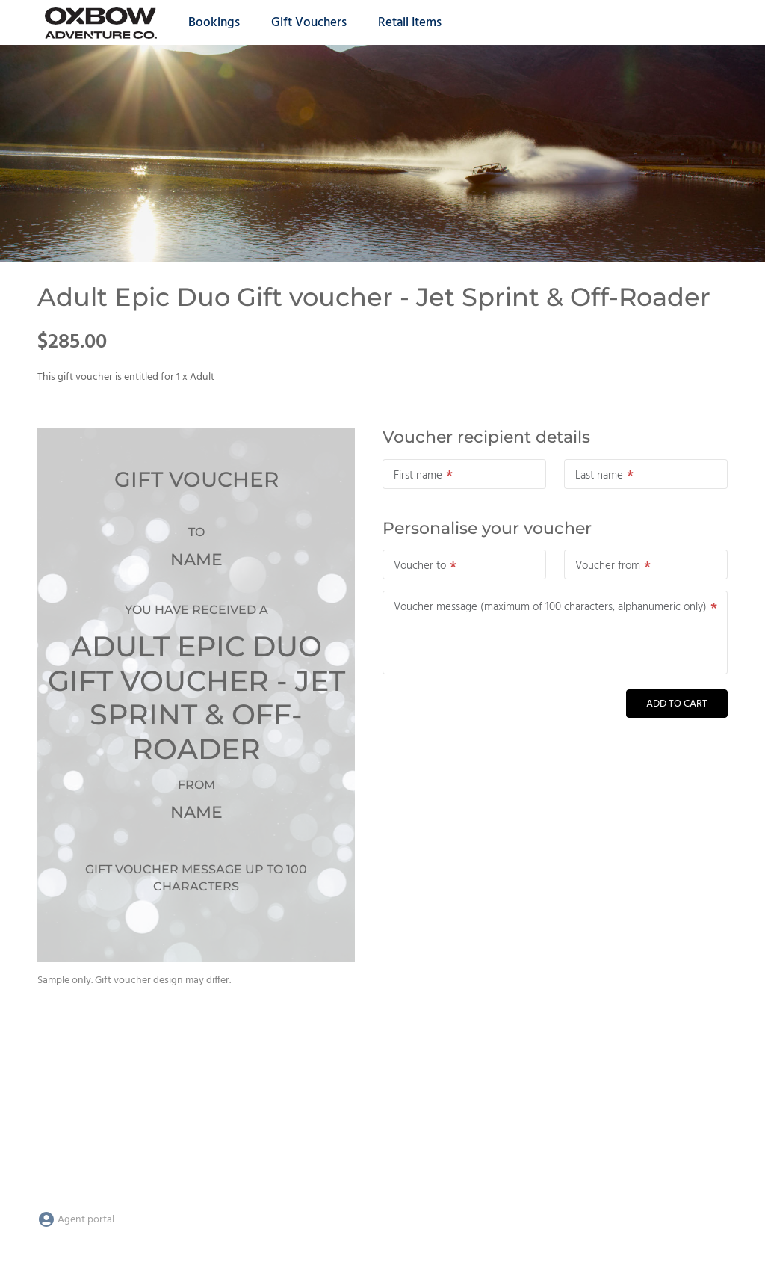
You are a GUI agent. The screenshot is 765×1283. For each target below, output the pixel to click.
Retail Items (410, 23)
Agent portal (75, 1219)
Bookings (214, 23)
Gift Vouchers (309, 23)
